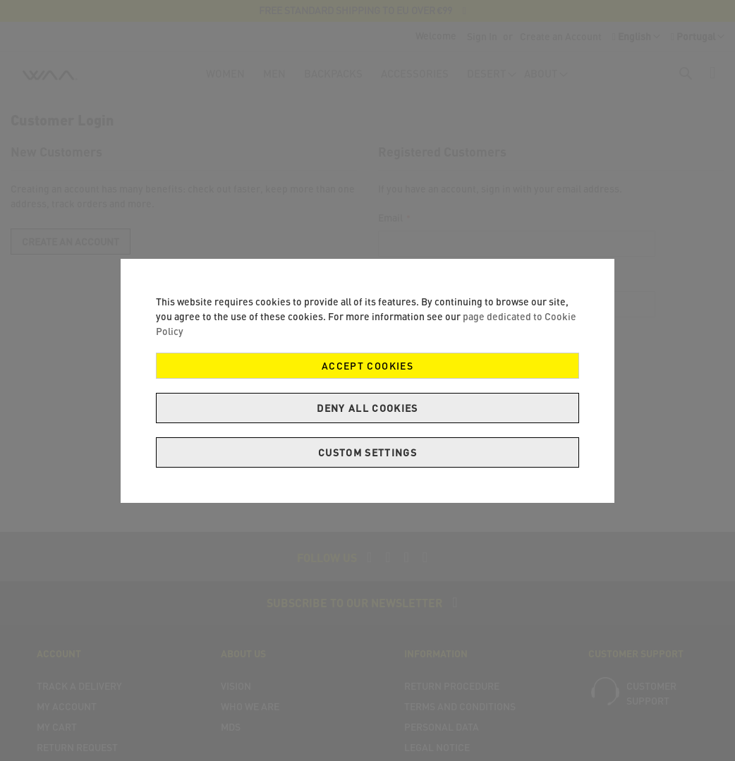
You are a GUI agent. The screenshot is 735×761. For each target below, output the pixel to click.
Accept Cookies (367, 366)
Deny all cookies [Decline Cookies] (367, 408)
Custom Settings (367, 452)
